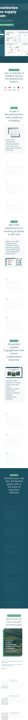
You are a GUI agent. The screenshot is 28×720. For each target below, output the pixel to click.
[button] (26, 1)
